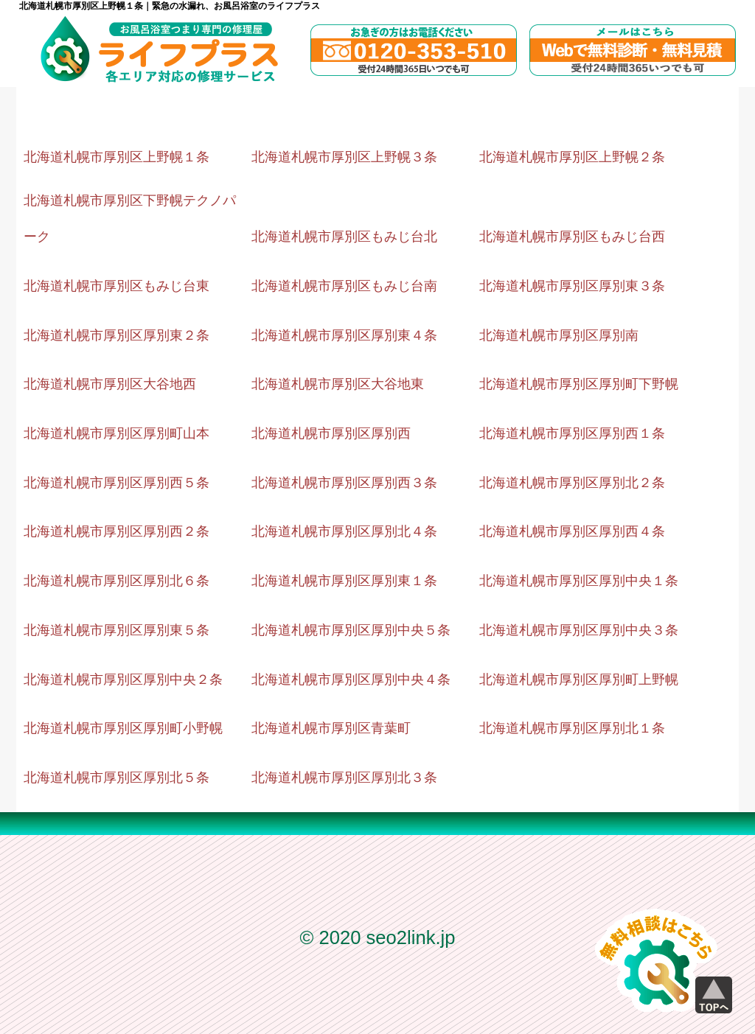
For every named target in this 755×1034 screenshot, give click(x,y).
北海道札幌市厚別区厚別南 (559, 335)
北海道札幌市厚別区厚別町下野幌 (578, 384)
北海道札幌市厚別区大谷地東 (337, 384)
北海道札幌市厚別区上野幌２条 (572, 157)
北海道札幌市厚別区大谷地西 (110, 384)
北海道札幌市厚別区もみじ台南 (344, 286)
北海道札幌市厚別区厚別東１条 (344, 580)
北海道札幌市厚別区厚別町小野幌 (123, 728)
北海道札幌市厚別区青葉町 (331, 728)
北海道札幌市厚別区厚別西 (331, 433)
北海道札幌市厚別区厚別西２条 (116, 531)
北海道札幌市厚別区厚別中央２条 (123, 679)
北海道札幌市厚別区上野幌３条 (344, 157)
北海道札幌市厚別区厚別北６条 (116, 580)
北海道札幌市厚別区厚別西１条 (572, 433)
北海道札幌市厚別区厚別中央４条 (350, 679)
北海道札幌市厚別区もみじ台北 (344, 236)
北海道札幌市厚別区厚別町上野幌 (578, 679)
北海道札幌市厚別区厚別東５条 (116, 630)
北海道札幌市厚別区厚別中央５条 (350, 630)
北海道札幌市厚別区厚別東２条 (116, 335)
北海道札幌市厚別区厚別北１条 (572, 728)
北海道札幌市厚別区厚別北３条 (344, 777)
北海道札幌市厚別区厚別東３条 (572, 286)
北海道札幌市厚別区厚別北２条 (572, 482)
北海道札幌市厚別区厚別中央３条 (578, 630)
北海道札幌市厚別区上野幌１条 (116, 157)
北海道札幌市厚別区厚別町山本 (116, 433)
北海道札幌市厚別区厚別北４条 (344, 531)
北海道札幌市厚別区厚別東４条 (344, 335)
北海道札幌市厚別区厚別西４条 (572, 531)
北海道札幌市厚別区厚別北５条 (116, 777)
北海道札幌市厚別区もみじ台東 (116, 286)
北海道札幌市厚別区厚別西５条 (116, 482)
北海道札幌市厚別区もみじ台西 (572, 236)
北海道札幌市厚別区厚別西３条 (344, 482)
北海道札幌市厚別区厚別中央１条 (578, 580)
